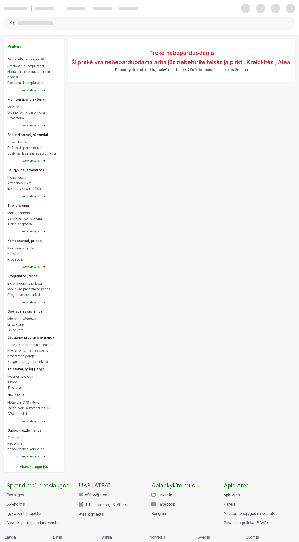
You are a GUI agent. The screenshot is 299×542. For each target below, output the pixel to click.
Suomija (252, 537)
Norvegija (157, 537)
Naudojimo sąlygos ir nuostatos (250, 513)
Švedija (204, 537)
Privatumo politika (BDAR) (246, 522)
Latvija (10, 537)
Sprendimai (16, 504)
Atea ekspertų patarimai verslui (32, 522)
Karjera (230, 504)
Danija (106, 537)
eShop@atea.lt (97, 494)
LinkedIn (165, 494)
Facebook (166, 504)
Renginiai (159, 513)
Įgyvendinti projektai (24, 513)
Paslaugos (15, 494)
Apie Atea (232, 494)
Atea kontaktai (91, 514)
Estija (57, 537)
